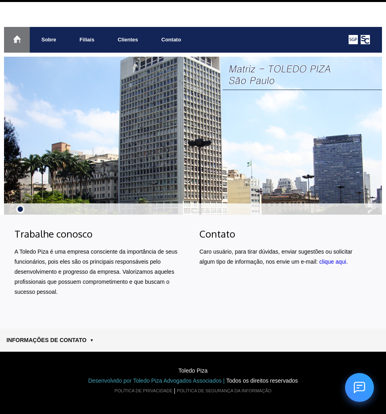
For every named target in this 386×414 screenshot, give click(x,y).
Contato (171, 40)
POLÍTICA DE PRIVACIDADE (144, 390)
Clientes (128, 40)
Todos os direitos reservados (262, 380)
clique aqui (332, 261)
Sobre (48, 40)
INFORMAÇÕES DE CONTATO (50, 340)
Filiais (87, 40)
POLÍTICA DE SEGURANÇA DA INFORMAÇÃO (224, 390)
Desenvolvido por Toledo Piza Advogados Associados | (157, 380)
